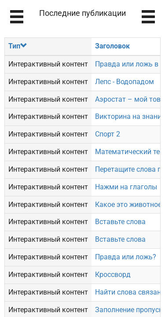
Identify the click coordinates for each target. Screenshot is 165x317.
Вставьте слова (120, 221)
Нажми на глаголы (126, 187)
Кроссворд (113, 274)
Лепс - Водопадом (124, 81)
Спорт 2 (107, 134)
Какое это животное (128, 204)
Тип (17, 46)
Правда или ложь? (125, 257)
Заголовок (112, 46)
